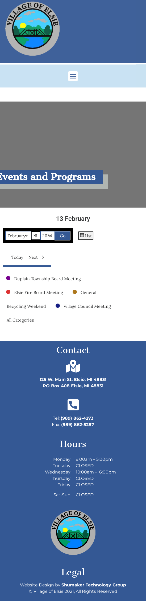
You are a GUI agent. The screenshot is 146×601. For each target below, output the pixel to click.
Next (37, 257)
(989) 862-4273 (77, 418)
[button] (73, 74)
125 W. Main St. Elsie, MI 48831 (73, 379)
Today (15, 257)
